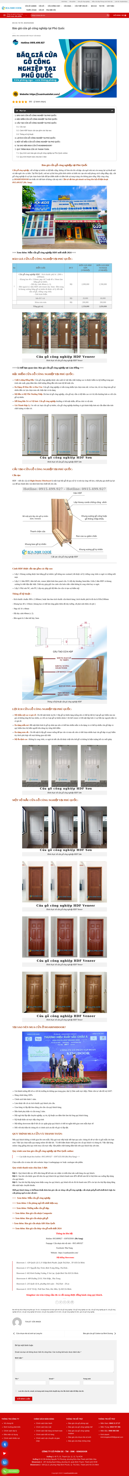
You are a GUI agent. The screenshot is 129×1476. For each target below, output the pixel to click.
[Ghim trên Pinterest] (68, 1302)
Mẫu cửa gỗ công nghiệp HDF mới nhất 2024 (50, 252)
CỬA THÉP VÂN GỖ (82, 6)
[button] (15, 15)
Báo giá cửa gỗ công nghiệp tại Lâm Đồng (58, 367)
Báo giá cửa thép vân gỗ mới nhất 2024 (43, 1228)
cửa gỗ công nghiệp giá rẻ (99, 1309)
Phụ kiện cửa (51, 10)
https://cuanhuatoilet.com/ (68, 1253)
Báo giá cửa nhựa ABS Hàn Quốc (40, 1223)
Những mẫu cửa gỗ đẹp (38, 1208)
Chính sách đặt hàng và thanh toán (49, 1431)
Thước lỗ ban (31, 10)
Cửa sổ (41, 10)
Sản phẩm (72, 1)
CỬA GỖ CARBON (30, 6)
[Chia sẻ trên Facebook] (57, 1302)
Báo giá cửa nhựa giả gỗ (37, 1218)
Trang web (87, 1379)
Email (51, 1379)
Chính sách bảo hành (44, 1423)
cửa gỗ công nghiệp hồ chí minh (51, 1312)
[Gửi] (108, 15)
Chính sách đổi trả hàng (45, 1434)
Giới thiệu (64, 1)
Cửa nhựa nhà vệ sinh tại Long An (27, 1333)
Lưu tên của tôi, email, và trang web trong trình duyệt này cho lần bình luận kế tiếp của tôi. (51, 1391)
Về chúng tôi (8, 1423)
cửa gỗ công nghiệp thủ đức (70, 1312)
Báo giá (94, 6)
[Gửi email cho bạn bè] (64, 1302)
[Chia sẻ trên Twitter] (61, 1302)
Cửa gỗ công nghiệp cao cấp (81, 1309)
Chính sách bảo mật (43, 1427)
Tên (17, 1379)
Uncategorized (29, 23)
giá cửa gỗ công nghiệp (87, 1312)
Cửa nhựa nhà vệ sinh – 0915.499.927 (68, 1243)
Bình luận (19, 1358)
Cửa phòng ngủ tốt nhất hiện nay (42, 1203)
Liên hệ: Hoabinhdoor (121, 1)
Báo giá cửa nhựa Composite (39, 1213)
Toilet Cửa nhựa (35, 35)
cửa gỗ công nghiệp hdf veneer (31, 1312)
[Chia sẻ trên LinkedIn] (72, 1302)
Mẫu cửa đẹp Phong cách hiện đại (102, 1)
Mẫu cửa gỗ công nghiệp (39, 1198)
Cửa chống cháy (54, 6)
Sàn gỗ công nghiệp (84, 1)
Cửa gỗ (42, 6)
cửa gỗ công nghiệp (66, 1309)
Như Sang (69, 1248)
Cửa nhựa (68, 6)
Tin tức (102, 6)
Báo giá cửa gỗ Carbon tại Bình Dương (100, 1333)
